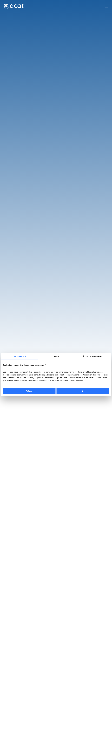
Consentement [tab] (19, 356)
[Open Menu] (106, 6)
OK (82, 391)
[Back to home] (14, 6)
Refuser (29, 391)
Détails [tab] (56, 356)
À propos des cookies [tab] (92, 356)
